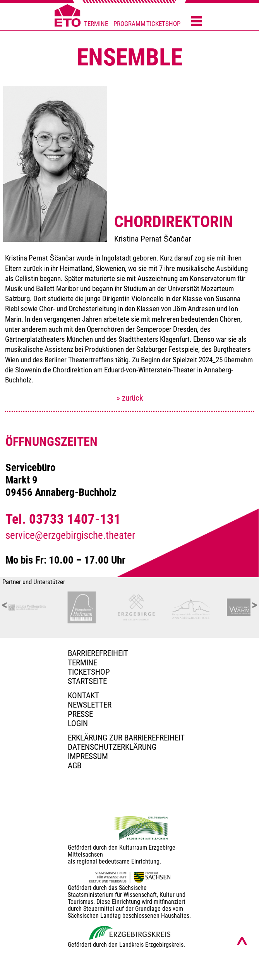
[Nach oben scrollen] (242, 941)
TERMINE (96, 23)
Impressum (88, 756)
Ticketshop (89, 672)
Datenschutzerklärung (112, 747)
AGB (74, 765)
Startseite (87, 681)
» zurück (130, 398)
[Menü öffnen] (196, 21)
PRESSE (80, 714)
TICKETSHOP (163, 23)
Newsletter (89, 705)
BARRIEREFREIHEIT (98, 653)
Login (78, 723)
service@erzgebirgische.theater (70, 535)
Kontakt (83, 695)
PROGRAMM (129, 23)
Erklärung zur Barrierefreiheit (126, 737)
